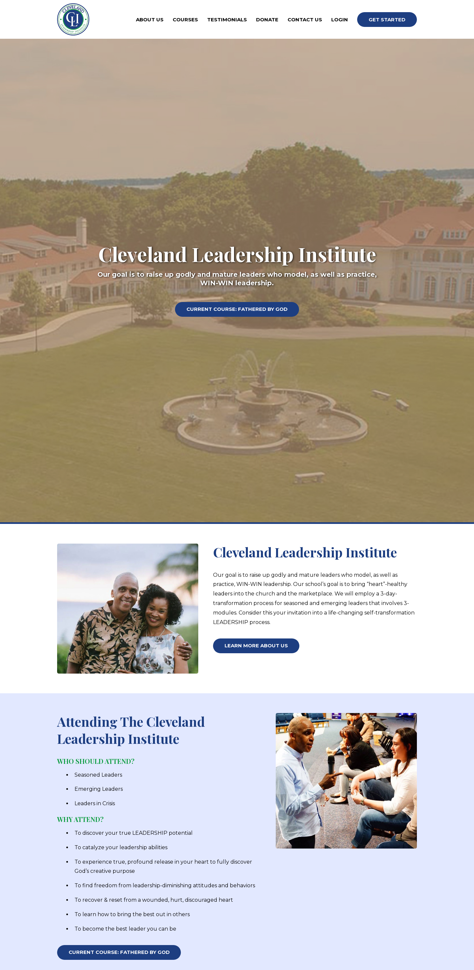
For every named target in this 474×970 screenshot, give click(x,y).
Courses (185, 19)
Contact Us (305, 19)
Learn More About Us (256, 646)
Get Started (387, 19)
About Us (149, 19)
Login (339, 19)
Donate (267, 19)
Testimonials (227, 19)
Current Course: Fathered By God (237, 310)
